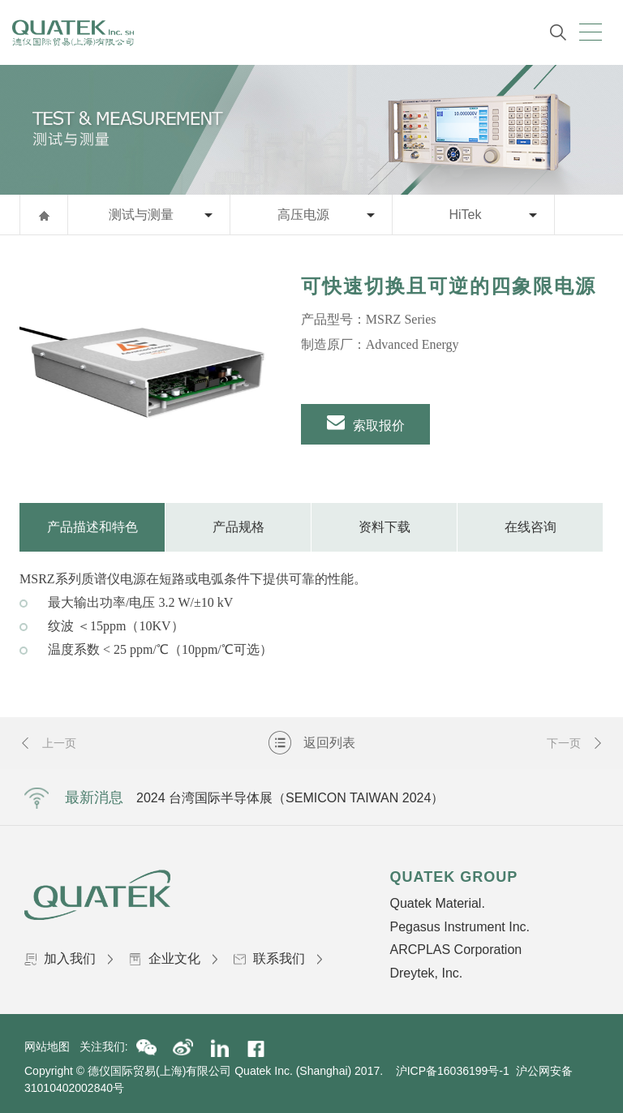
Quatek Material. (436, 903)
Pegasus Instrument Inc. (459, 927)
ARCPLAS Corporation (455, 949)
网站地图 (51, 1046)
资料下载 (384, 527)
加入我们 (68, 958)
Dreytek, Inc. (425, 973)
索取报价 (365, 422)
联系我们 (278, 958)
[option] (148, 369)
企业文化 (173, 958)
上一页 (47, 743)
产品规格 (238, 527)
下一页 (575, 743)
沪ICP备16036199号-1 (452, 1070)
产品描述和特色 (92, 527)
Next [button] (530, 797)
